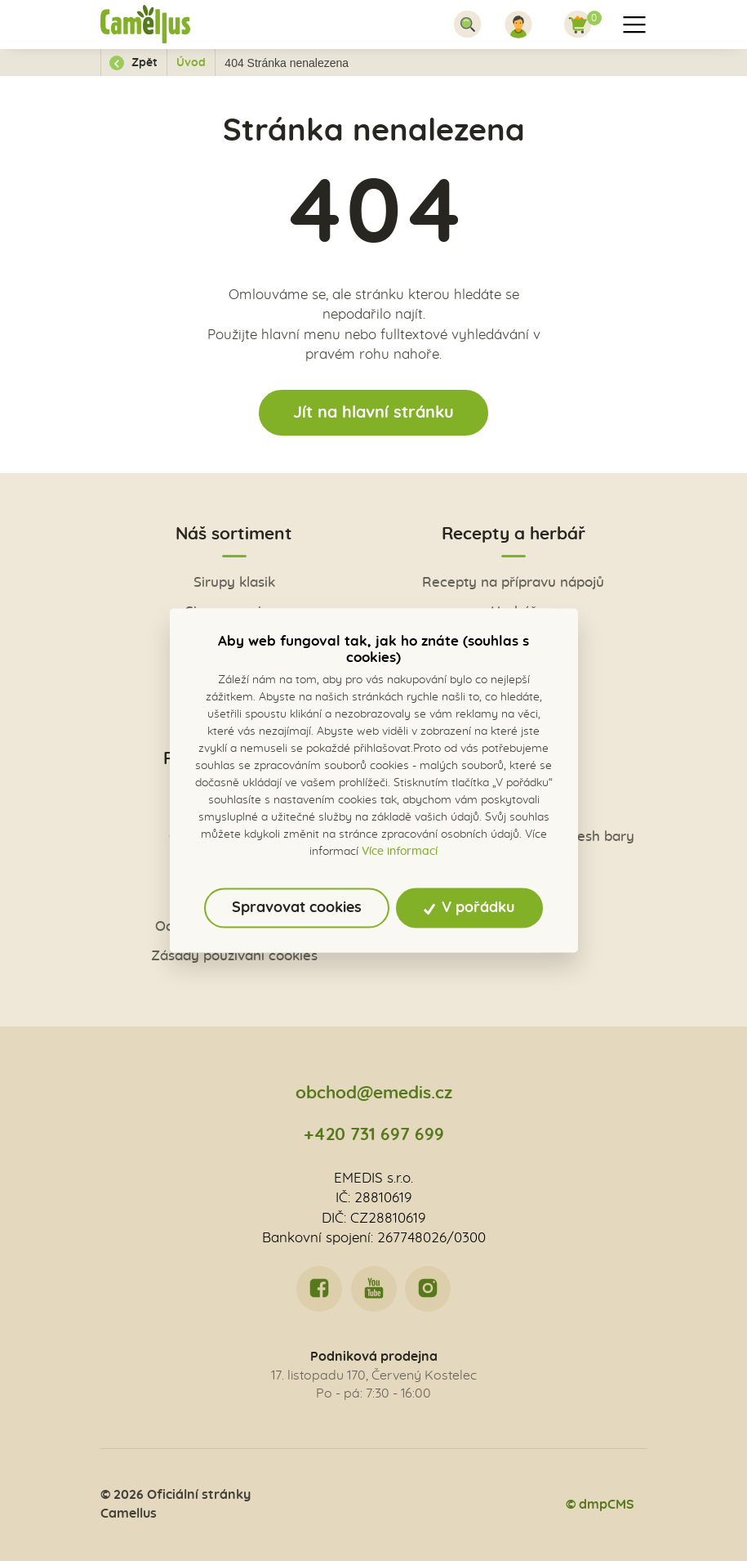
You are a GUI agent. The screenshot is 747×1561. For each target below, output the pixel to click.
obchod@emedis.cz (374, 1093)
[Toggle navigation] (467, 24)
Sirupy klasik (234, 582)
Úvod (191, 63)
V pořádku (470, 908)
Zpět (133, 63)
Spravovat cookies (297, 908)
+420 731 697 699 (374, 1134)
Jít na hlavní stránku (373, 413)
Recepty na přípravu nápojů (513, 582)
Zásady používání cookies (234, 956)
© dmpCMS (600, 1504)
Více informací (400, 851)
